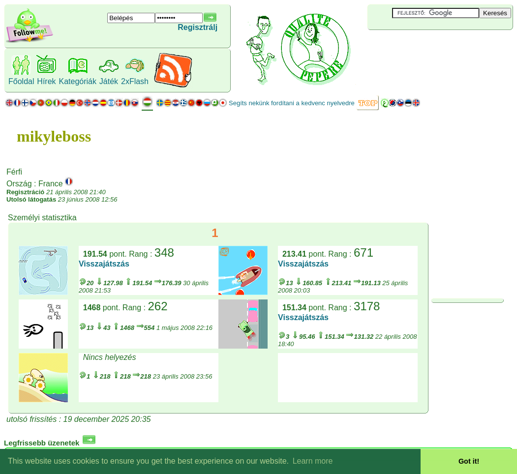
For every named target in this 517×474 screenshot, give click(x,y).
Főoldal (21, 81)
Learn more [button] (313, 461)
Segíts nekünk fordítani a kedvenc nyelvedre (292, 103)
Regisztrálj (197, 27)
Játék (108, 81)
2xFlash (135, 81)
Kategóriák (77, 81)
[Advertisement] (426, 46)
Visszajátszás (104, 264)
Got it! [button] (468, 461)
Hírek (46, 81)
